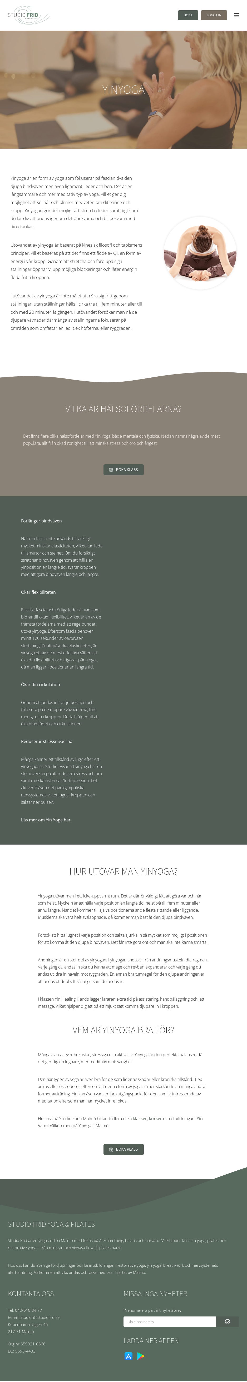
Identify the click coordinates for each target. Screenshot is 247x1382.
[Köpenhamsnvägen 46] (61, 1325)
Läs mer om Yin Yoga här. (46, 821)
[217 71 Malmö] (61, 1332)
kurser (155, 1119)
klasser (140, 1119)
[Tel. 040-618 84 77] (61, 1311)
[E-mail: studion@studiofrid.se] (61, 1318)
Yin (200, 1119)
